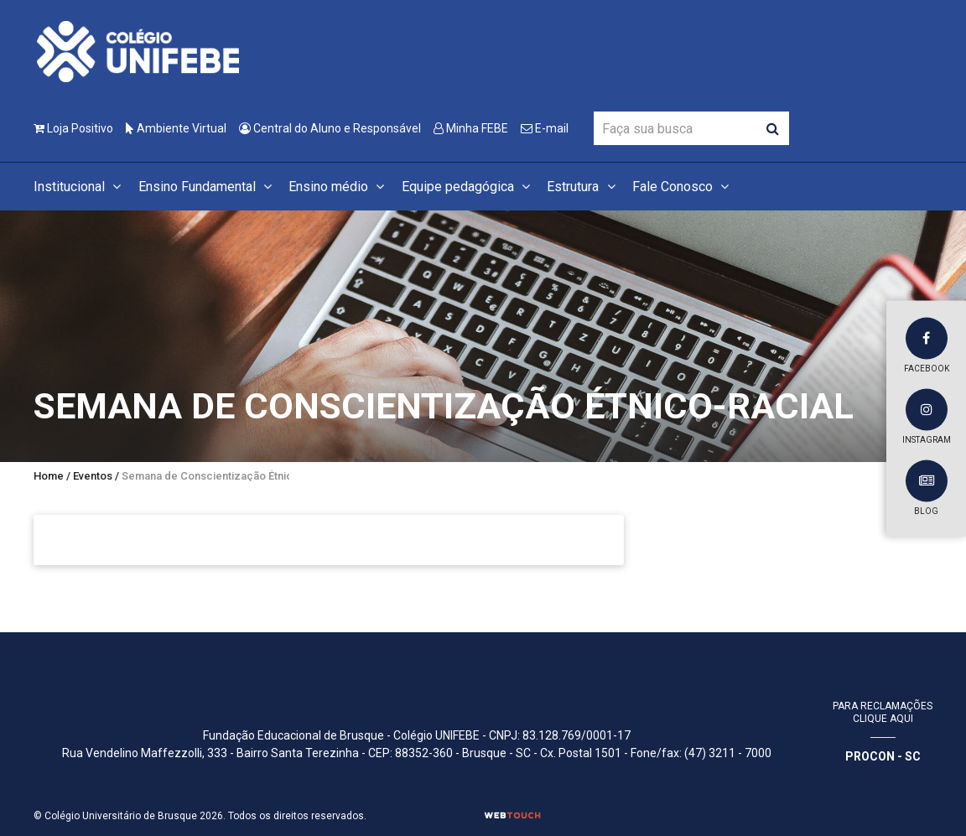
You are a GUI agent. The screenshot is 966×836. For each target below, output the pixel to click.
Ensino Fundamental (207, 187)
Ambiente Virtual (176, 128)
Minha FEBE (471, 128)
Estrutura (583, 187)
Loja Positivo (73, 128)
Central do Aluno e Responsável (330, 128)
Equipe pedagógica (468, 187)
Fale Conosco (683, 187)
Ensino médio (338, 187)
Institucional (80, 187)
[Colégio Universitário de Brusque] (138, 51)
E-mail (545, 128)
